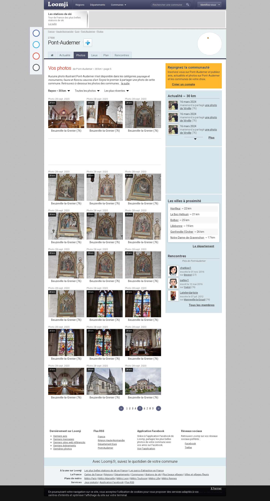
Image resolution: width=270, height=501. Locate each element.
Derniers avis (60, 436)
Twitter (188, 447)
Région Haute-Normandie (111, 440)
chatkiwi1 (185, 267)
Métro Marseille (106, 478)
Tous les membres (201, 305)
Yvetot (187, 287)
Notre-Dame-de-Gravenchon (187, 237)
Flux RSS (99, 431)
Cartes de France (93, 474)
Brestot (188, 274)
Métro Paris (90, 478)
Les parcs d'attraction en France (146, 470)
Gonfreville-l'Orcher (181, 231)
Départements (122, 474)
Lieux (94, 55)
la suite (125, 83)
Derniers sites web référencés (69, 442)
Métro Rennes (169, 478)
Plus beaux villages (173, 474)
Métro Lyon (123, 478)
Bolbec (174, 220)
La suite (52, 23)
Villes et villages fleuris (196, 474)
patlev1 (184, 280)
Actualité (64, 55)
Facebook (190, 443)
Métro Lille (154, 478)
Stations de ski (153, 474)
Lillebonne (176, 225)
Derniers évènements (64, 445)
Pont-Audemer (88, 31)
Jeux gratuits (91, 482)
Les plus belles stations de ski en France (106, 470)
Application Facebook (111, 482)
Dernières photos (62, 448)
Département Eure (107, 444)
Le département (203, 246)
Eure (77, 31)
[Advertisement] (157, 19)
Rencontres (122, 55)
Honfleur (175, 208)
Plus (211, 137)
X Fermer (216, 488)
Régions (108, 474)
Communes (137, 474)
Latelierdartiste (189, 292)
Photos (100, 31)
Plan (106, 55)
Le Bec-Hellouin (179, 214)
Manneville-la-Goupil (194, 299)
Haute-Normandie (64, 31)
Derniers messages (63, 439)
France (51, 31)
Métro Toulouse (138, 478)
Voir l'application (146, 448)
